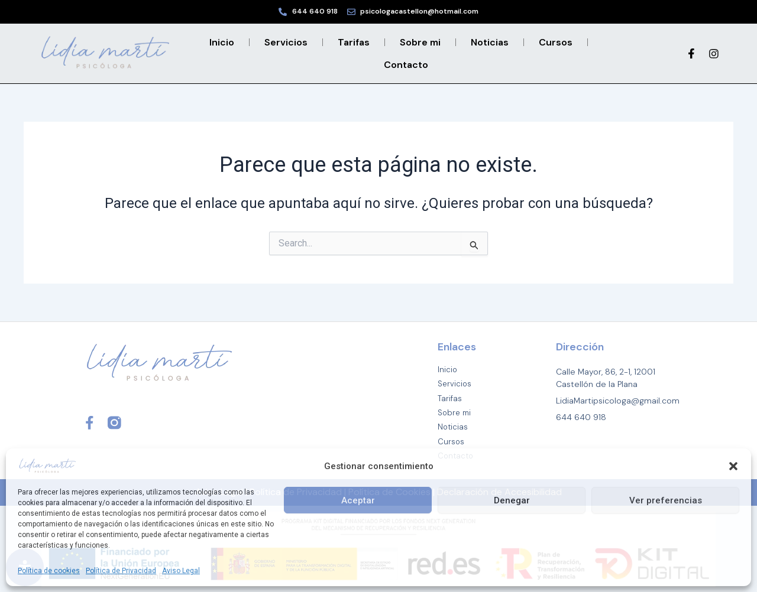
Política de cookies (49, 571)
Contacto (406, 64)
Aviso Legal (181, 571)
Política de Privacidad (121, 571)
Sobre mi (420, 42)
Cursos (555, 42)
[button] (733, 466)
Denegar (512, 500)
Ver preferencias (665, 500)
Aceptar (358, 500)
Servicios (286, 42)
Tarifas (354, 42)
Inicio (221, 42)
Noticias (490, 42)
